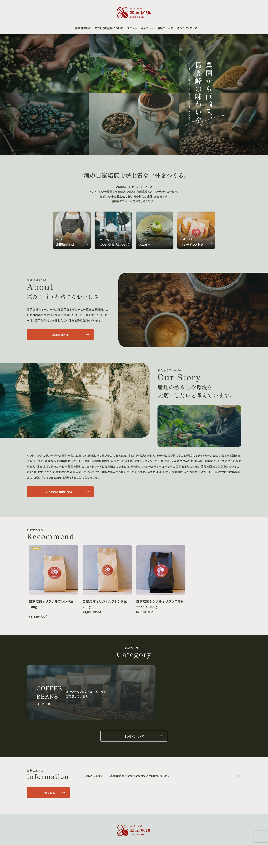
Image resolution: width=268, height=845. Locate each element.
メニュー (132, 28)
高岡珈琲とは (83, 28)
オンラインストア (187, 28)
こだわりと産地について (109, 28)
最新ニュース (165, 28)
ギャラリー (147, 28)
